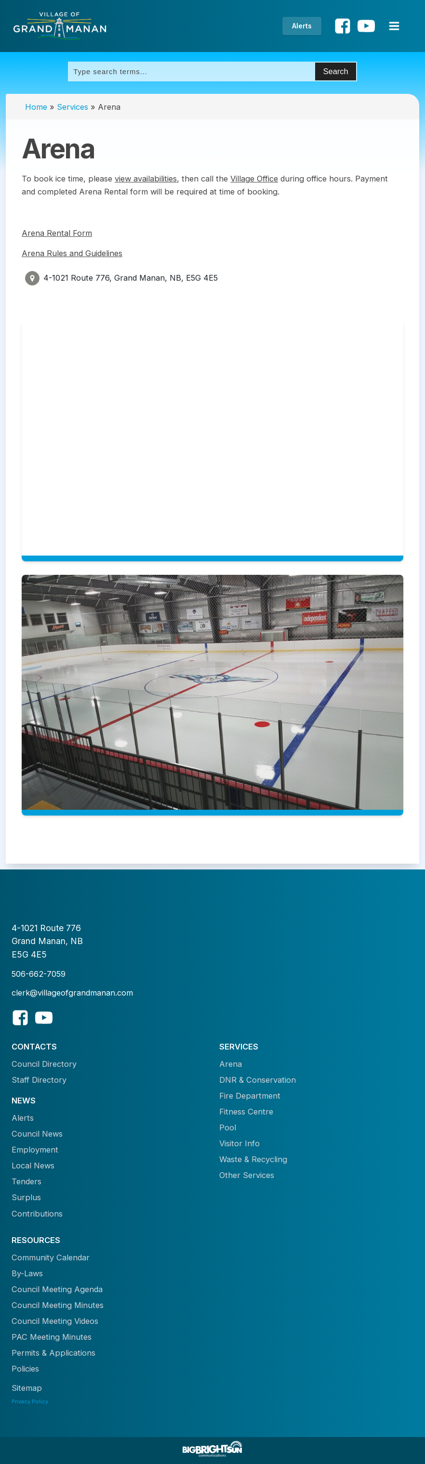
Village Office (254, 178)
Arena (230, 1064)
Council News (37, 1134)
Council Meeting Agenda (57, 1289)
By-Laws (27, 1273)
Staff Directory (39, 1080)
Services (72, 107)
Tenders (26, 1181)
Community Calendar (51, 1257)
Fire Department (249, 1096)
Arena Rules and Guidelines (72, 253)
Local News (33, 1165)
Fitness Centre (246, 1111)
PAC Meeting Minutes (52, 1337)
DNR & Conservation (257, 1080)
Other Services (246, 1175)
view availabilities (146, 178)
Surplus (26, 1197)
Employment (35, 1149)
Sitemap (27, 1388)
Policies (25, 1368)
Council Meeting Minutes (58, 1305)
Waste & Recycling (253, 1159)
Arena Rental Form (57, 233)
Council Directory (44, 1064)
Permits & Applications (53, 1353)
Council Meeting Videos (55, 1321)
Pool (227, 1127)
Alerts (302, 26)
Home (36, 107)
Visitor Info (239, 1143)
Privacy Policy (30, 1401)
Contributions (37, 1213)
